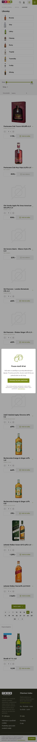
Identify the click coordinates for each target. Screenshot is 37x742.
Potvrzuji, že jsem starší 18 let (18, 380)
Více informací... (21, 389)
